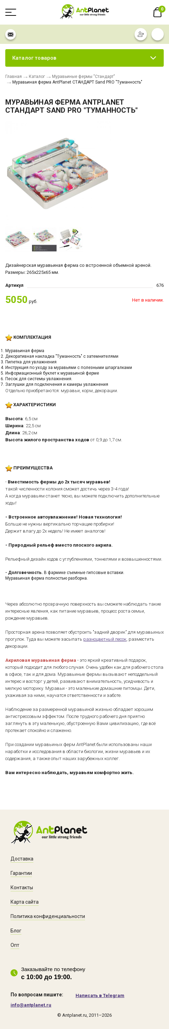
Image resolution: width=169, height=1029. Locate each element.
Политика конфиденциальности (48, 916)
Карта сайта (25, 902)
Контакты (22, 887)
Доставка (22, 859)
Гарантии (21, 873)
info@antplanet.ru (31, 1005)
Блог (16, 931)
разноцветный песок (104, 639)
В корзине (157, 12)
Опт (15, 945)
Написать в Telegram (100, 995)
